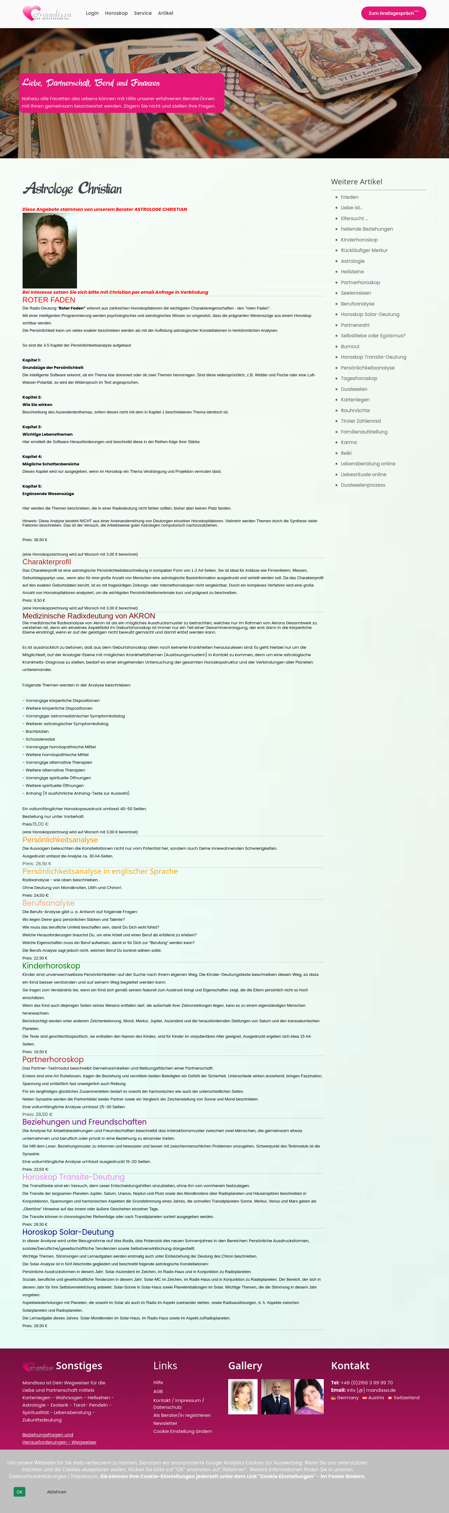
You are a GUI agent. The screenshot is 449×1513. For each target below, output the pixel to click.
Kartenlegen (356, 399)
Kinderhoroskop (360, 239)
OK (19, 1492)
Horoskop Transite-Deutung (375, 357)
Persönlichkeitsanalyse (369, 367)
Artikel (165, 13)
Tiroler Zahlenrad (362, 421)
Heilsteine (353, 271)
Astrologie (353, 261)
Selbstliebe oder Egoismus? (374, 335)
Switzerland (407, 1397)
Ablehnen (56, 1492)
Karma (349, 442)
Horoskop (116, 13)
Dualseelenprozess (364, 485)
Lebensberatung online (369, 463)
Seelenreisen (357, 293)
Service (143, 13)
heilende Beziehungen (368, 229)
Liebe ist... (352, 207)
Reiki (346, 453)
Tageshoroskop (360, 378)
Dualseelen (355, 389)
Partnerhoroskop (361, 282)
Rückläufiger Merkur (365, 250)
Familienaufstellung (365, 431)
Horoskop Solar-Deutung (371, 314)
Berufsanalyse (358, 303)
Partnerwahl (356, 325)
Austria (377, 1397)
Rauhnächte (356, 410)
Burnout (351, 346)
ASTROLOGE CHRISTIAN (160, 209)
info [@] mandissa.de (372, 1390)
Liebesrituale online (364, 474)
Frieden (350, 197)
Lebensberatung (73, 1412)
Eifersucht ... (355, 218)
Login (92, 13)
